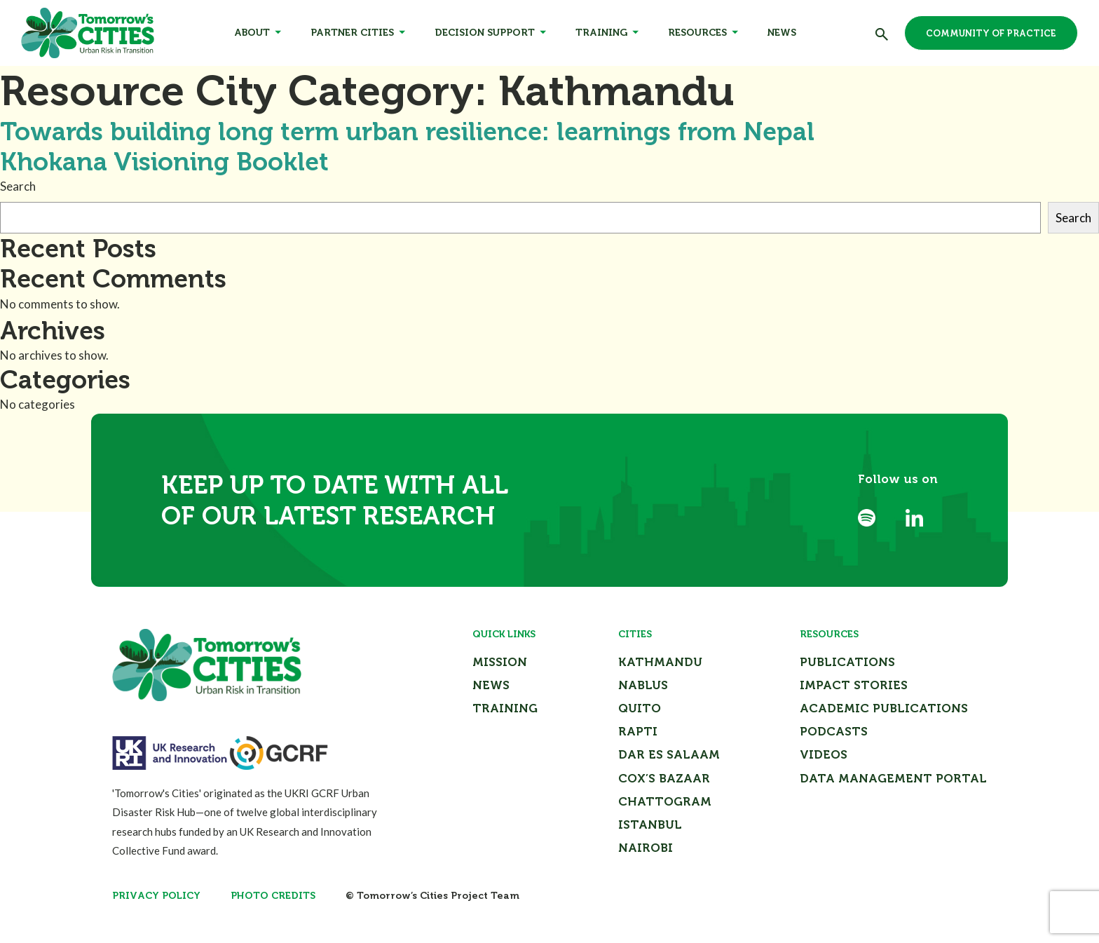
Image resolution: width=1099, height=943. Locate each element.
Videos (823, 754)
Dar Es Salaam (669, 754)
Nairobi (645, 848)
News (781, 33)
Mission (499, 662)
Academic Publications (884, 708)
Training (601, 33)
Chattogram (664, 801)
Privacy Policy (156, 896)
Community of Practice (991, 33)
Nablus (643, 685)
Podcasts (834, 731)
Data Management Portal (893, 778)
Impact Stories (854, 685)
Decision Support (485, 33)
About (252, 33)
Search (18, 186)
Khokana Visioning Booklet (164, 162)
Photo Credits (273, 896)
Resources (697, 33)
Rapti (637, 731)
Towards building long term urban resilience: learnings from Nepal (407, 131)
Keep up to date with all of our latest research (334, 500)
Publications (847, 662)
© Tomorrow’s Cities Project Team (432, 896)
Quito (639, 708)
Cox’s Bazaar (664, 778)
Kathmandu (660, 662)
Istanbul (650, 825)
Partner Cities (352, 33)
